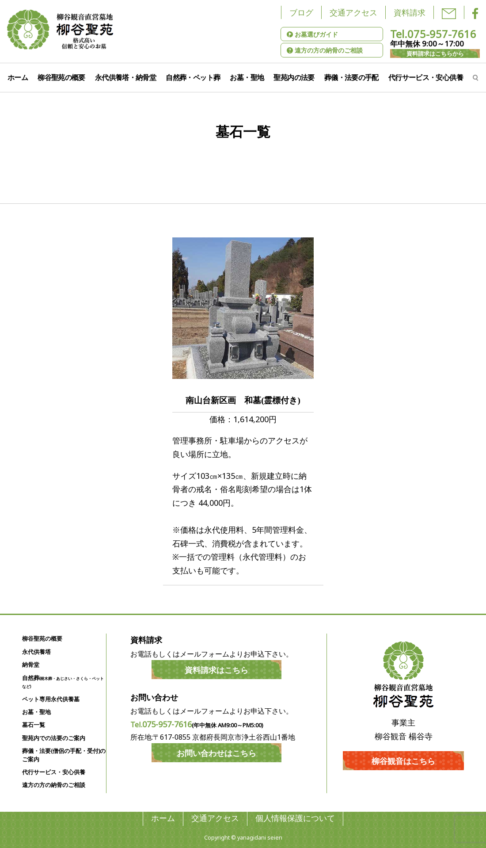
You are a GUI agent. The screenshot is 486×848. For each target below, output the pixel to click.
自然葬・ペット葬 (193, 77)
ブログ (301, 12)
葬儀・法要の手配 (351, 77)
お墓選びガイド (312, 34)
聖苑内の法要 (293, 77)
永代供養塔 (36, 652)
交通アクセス (353, 12)
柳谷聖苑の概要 (61, 77)
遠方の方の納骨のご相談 (325, 50)
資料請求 (409, 12)
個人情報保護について (295, 818)
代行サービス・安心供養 (425, 77)
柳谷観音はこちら (403, 761)
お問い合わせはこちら (216, 753)
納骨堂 (30, 664)
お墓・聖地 (247, 77)
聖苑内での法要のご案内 (53, 738)
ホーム (18, 77)
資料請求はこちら (216, 670)
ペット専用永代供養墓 (51, 699)
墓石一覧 (33, 725)
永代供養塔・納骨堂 (125, 77)
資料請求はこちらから (435, 53)
